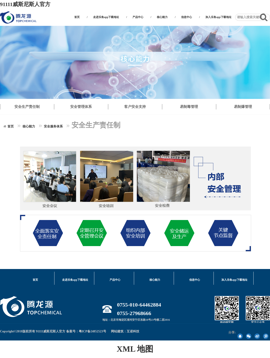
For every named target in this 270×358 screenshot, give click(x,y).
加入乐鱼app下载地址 (218, 17)
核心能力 (162, 17)
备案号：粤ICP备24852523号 (86, 331)
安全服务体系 (53, 126)
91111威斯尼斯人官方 (25, 4)
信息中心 (186, 17)
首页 (77, 17)
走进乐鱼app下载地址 (106, 17)
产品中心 (138, 17)
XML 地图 (135, 349)
